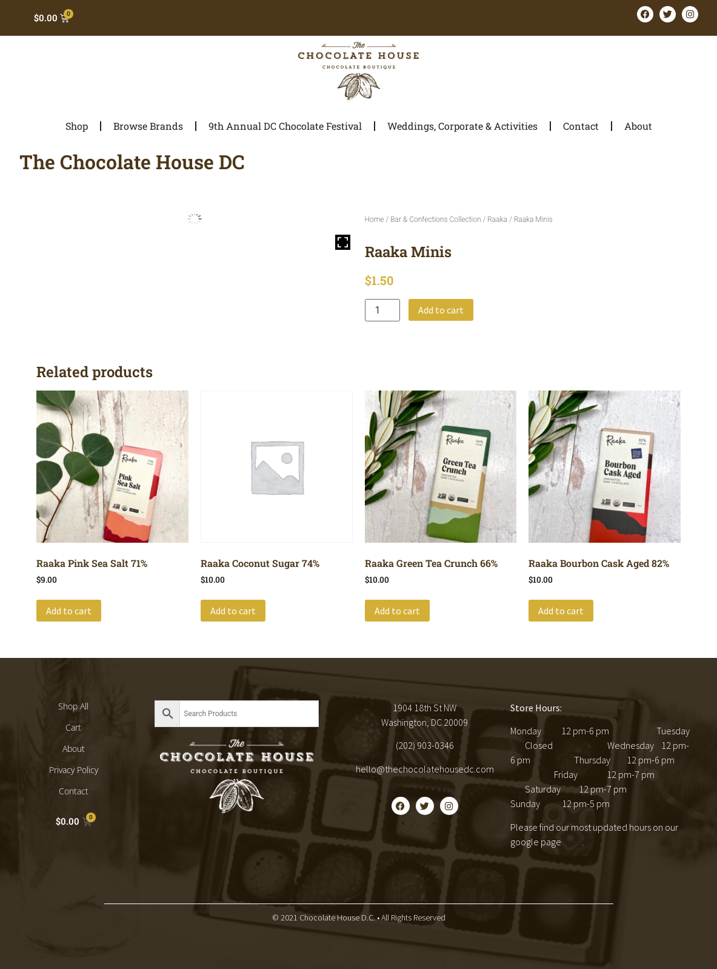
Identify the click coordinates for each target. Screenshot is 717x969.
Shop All (73, 706)
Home (374, 219)
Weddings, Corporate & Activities (462, 125)
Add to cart (441, 310)
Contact (581, 125)
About (638, 125)
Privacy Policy (73, 770)
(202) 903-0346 (425, 745)
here (572, 842)
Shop (76, 125)
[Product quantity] (382, 310)
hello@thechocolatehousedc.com (425, 769)
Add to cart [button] (69, 611)
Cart (73, 727)
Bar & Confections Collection (435, 219)
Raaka (497, 219)
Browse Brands (148, 125)
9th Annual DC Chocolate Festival (285, 125)
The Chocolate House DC (132, 162)
